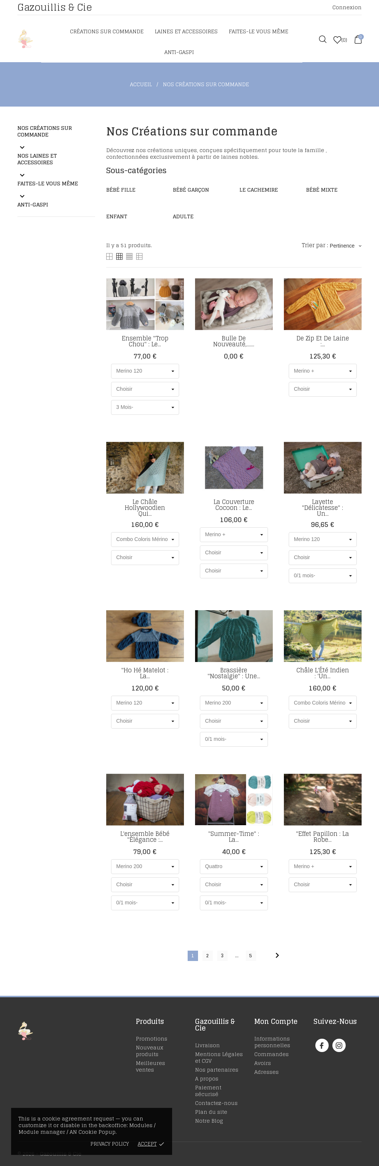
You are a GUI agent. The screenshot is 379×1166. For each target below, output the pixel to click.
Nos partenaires (216, 1069)
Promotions (151, 1038)
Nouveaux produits (149, 1051)
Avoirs (262, 1063)
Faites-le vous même (258, 31)
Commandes (271, 1054)
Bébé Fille (120, 189)
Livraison (207, 1045)
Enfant (116, 216)
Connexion (347, 7)
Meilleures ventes (150, 1066)
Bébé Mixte (322, 189)
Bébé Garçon (191, 189)
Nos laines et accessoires (37, 159)
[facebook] (322, 1045)
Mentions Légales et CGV (219, 1057)
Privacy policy (109, 1144)
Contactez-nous (216, 1103)
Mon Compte (276, 1021)
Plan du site (211, 1111)
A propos (206, 1078)
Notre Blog (209, 1120)
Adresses (266, 1071)
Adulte (183, 216)
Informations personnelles (272, 1042)
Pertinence (346, 246)
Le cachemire (258, 189)
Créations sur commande (107, 31)
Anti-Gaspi (179, 52)
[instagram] (339, 1045)
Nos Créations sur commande (44, 131)
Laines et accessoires (186, 31)
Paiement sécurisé (208, 1091)
